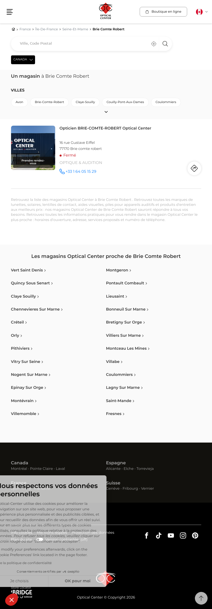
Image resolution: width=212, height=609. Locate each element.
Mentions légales (52, 533)
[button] (11, 599)
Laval (60, 468)
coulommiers (166, 102)
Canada (19, 463)
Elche (129, 468)
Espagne (116, 463)
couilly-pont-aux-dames (125, 102)
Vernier (147, 488)
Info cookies (21, 533)
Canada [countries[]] (20, 59)
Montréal (19, 468)
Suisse (113, 483)
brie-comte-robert (49, 102)
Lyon (15, 488)
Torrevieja (145, 468)
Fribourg (130, 488)
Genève (113, 488)
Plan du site (21, 539)
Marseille (42, 488)
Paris (26, 488)
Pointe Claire (41, 468)
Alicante (113, 468)
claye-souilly (85, 102)
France (18, 483)
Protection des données (92, 533)
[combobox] (91, 44)
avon (19, 102)
